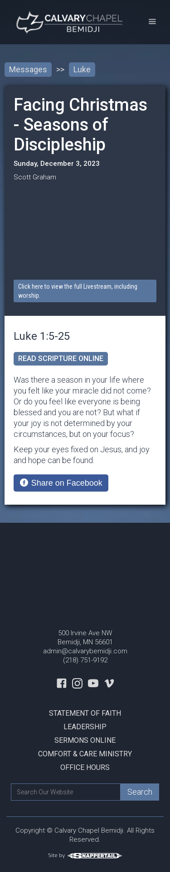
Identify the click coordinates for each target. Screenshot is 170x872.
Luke (82, 69)
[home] (68, 22)
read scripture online (60, 358)
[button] (152, 22)
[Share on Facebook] (61, 483)
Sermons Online (85, 740)
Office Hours (85, 767)
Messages (28, 69)
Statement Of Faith (85, 713)
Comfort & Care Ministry (85, 754)
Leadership (85, 726)
